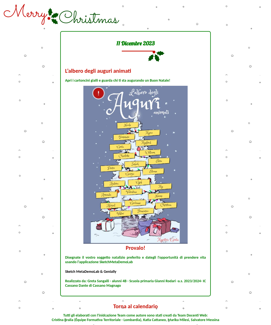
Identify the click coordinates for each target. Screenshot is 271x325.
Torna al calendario (135, 306)
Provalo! (135, 247)
